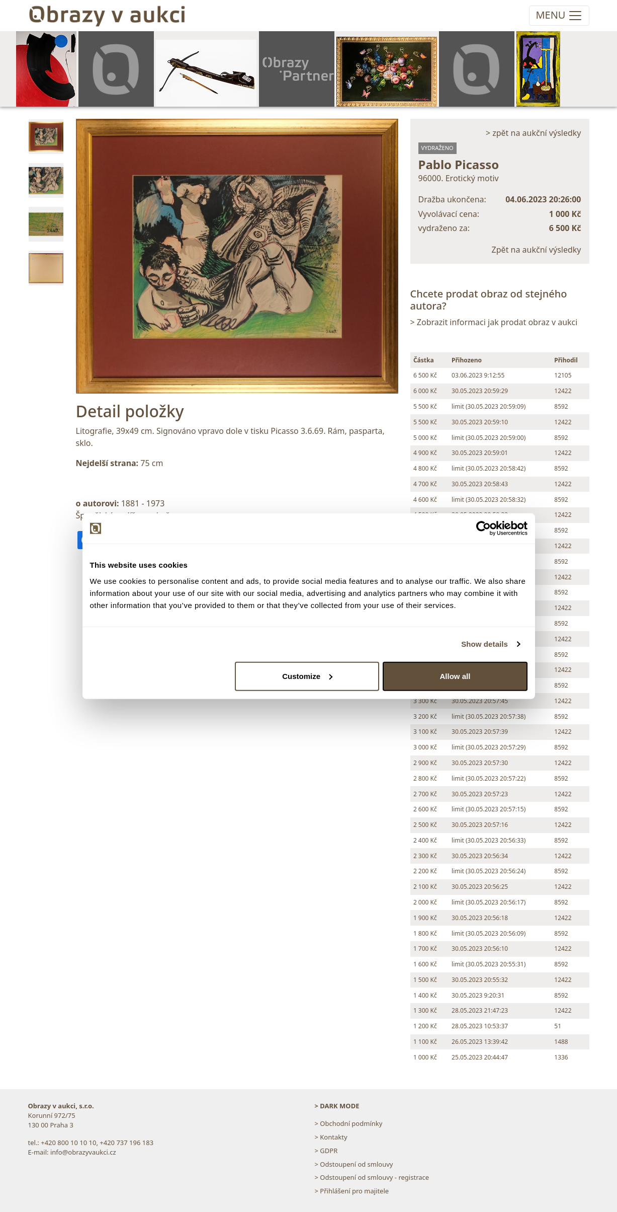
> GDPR (326, 1150)
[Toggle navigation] (559, 16)
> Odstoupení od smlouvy (354, 1164)
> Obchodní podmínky (349, 1123)
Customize (307, 675)
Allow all (455, 675)
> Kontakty (331, 1137)
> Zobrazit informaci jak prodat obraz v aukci (494, 322)
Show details (484, 644)
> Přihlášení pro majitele (352, 1190)
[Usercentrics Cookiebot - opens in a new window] (483, 528)
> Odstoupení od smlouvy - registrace (372, 1177)
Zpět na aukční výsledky (536, 249)
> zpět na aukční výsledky (533, 132)
